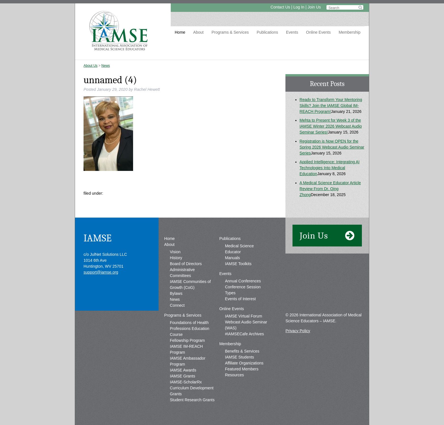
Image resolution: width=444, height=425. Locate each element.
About (198, 32)
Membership (349, 32)
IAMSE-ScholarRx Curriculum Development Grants (192, 388)
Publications (267, 32)
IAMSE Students (239, 357)
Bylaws (176, 293)
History (176, 258)
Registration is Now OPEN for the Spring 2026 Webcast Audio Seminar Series (332, 147)
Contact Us (280, 7)
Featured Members (241, 369)
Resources (234, 375)
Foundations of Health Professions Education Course (189, 328)
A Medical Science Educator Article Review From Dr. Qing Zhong (330, 189)
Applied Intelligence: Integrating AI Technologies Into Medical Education (330, 168)
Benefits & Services (242, 351)
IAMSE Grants (182, 376)
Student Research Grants (192, 400)
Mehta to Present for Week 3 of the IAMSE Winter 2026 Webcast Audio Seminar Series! (331, 126)
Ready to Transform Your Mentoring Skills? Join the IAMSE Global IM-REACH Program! (331, 105)
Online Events (318, 32)
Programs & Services (230, 32)
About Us (90, 66)
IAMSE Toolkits (238, 263)
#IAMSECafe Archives (244, 334)
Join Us (314, 7)
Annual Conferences (243, 281)
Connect (177, 305)
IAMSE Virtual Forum (243, 316)
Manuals (232, 258)
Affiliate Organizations (244, 363)
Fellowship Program (187, 340)
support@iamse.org (101, 272)
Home (180, 32)
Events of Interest (240, 299)
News (105, 66)
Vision (175, 252)
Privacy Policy (297, 331)
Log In (298, 7)
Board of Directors (186, 263)
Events (292, 32)
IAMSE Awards (183, 370)
